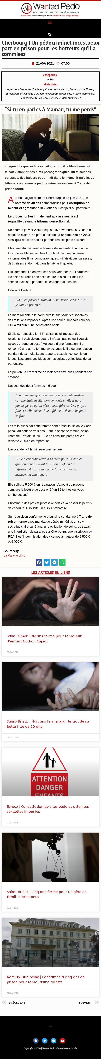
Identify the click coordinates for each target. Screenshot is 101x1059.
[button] (50, 22)
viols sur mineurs (71, 98)
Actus (50, 79)
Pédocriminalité (29, 98)
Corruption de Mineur (81, 89)
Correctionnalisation (56, 89)
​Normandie (88, 93)
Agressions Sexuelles (19, 89)
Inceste (77, 93)
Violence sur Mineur (50, 98)
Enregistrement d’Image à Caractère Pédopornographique (38, 93)
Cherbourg (38, 89)
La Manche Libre (14, 555)
